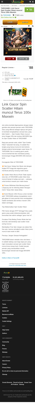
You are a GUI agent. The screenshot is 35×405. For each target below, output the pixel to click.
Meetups (4, 352)
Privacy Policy (6, 367)
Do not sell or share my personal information (15, 371)
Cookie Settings (6, 321)
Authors (4, 333)
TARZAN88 (7, 15)
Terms (4, 304)
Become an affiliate (8, 314)
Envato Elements (7, 382)
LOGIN (10, 22)
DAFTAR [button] (21, 58)
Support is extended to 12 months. (19, 79)
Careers (4, 364)
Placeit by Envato (18, 382)
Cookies (4, 318)
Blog (3, 345)
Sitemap (4, 374)
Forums (4, 348)
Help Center (5, 330)
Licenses (4, 307)
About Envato (6, 360)
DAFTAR (25, 22)
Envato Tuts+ (28, 382)
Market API (5, 311)
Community (5, 342)
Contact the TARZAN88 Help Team (17, 265)
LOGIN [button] (9, 58)
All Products (14, 384)
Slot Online (14, 5)
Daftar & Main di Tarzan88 (10, 258)
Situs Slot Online (5, 5)
